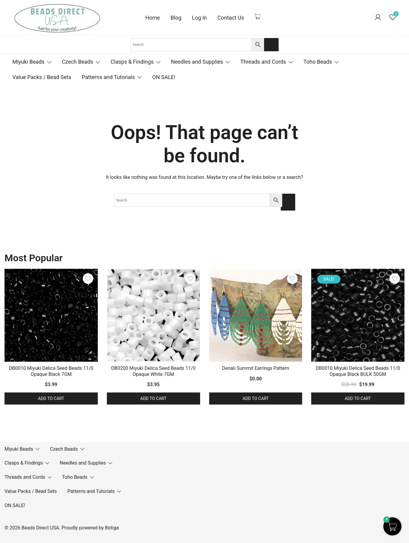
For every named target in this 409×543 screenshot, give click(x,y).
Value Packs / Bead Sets (41, 77)
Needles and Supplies (197, 62)
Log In (199, 17)
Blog (176, 17)
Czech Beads (77, 62)
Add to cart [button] (51, 398)
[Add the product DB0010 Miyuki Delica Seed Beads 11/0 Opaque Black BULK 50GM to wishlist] (394, 278)
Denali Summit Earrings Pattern (255, 368)
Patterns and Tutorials (108, 77)
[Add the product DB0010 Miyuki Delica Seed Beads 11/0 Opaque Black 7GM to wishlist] (88, 278)
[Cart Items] (259, 16)
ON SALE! (163, 77)
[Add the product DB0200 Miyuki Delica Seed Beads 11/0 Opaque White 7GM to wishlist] (190, 278)
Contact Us (230, 17)
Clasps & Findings (132, 62)
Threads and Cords (263, 62)
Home (152, 17)
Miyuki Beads (28, 62)
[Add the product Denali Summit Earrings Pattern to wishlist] (292, 278)
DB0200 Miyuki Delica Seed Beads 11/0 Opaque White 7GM (153, 371)
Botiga (112, 528)
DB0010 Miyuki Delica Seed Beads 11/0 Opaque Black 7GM (51, 371)
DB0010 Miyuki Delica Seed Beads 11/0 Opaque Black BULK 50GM (358, 371)
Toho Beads (317, 62)
